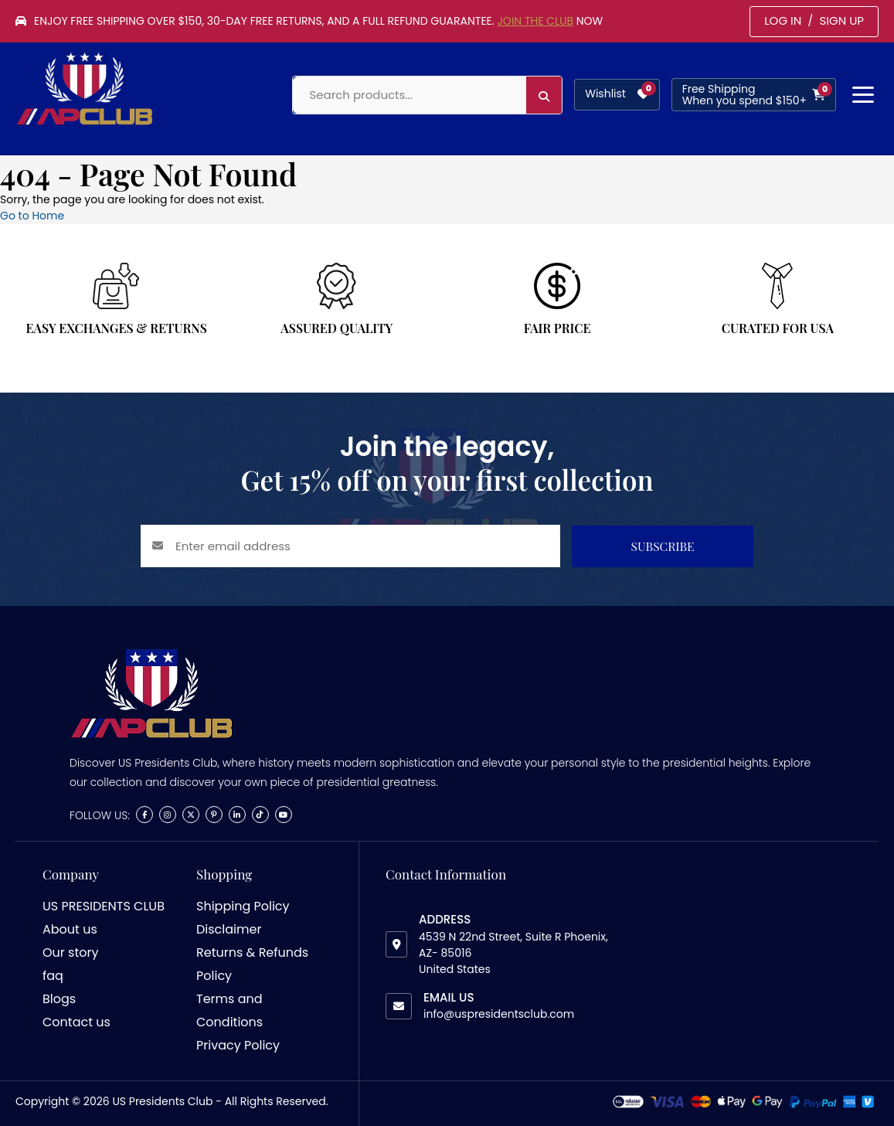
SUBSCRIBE (662, 546)
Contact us (76, 1022)
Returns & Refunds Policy (252, 964)
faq (52, 976)
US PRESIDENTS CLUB (103, 906)
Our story (70, 952)
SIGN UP (841, 20)
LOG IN (782, 20)
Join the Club (535, 21)
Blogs (59, 999)
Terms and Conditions (229, 1010)
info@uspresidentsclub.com (498, 1014)
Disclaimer (228, 929)
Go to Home (32, 215)
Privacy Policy (238, 1045)
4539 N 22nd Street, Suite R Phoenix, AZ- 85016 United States (513, 953)
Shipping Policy (243, 906)
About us (69, 929)
